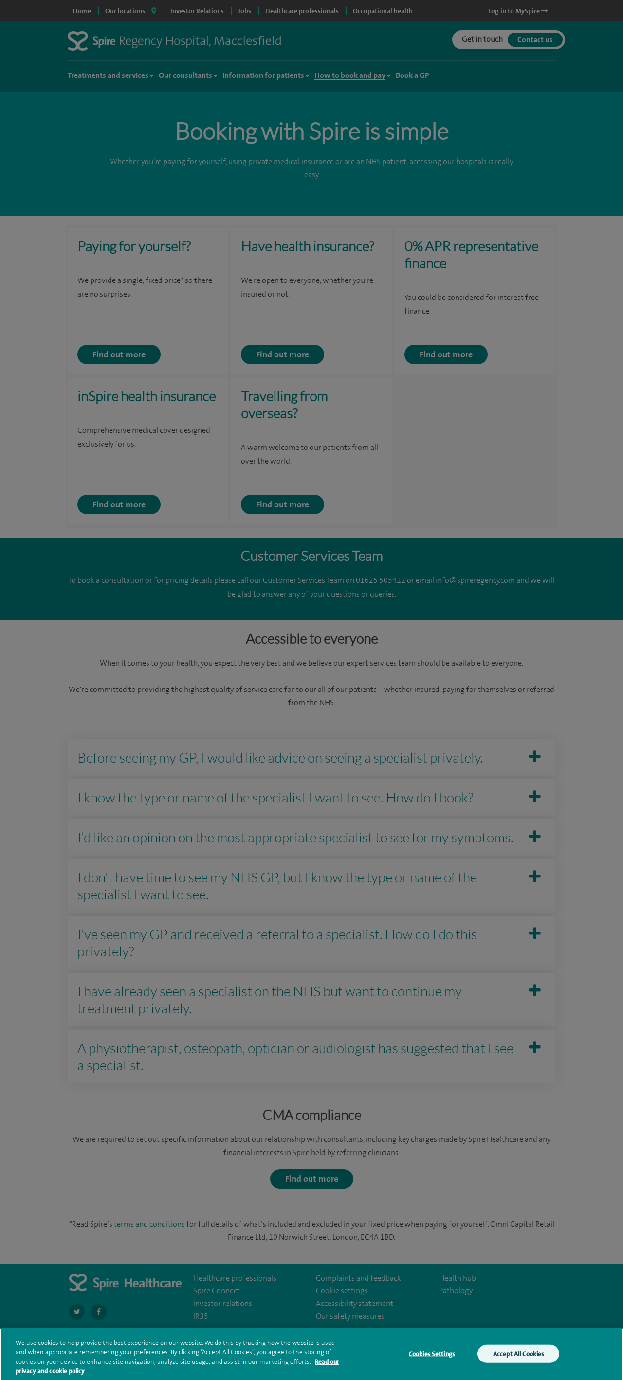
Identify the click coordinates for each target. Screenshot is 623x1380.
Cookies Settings (432, 1359)
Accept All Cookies (518, 1359)
